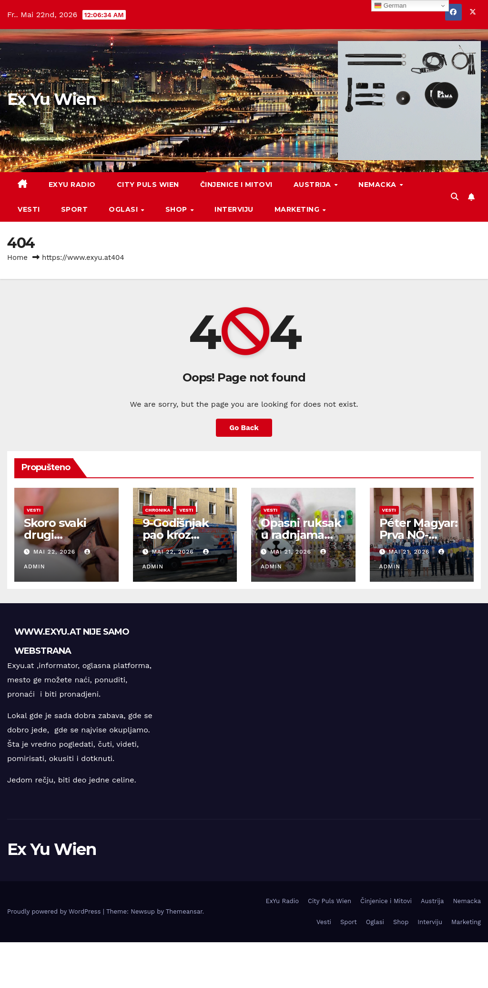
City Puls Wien (148, 184)
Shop (177, 209)
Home (17, 257)
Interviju (234, 209)
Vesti (29, 209)
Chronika (158, 510)
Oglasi (124, 209)
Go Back (244, 427)
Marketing (298, 209)
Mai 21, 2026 (292, 551)
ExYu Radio (72, 184)
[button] (454, 196)
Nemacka (378, 184)
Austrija (314, 184)
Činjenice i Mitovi (236, 184)
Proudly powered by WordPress (55, 911)
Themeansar (184, 911)
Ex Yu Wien (51, 99)
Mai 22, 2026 (55, 551)
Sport (74, 209)
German (390, 6)
